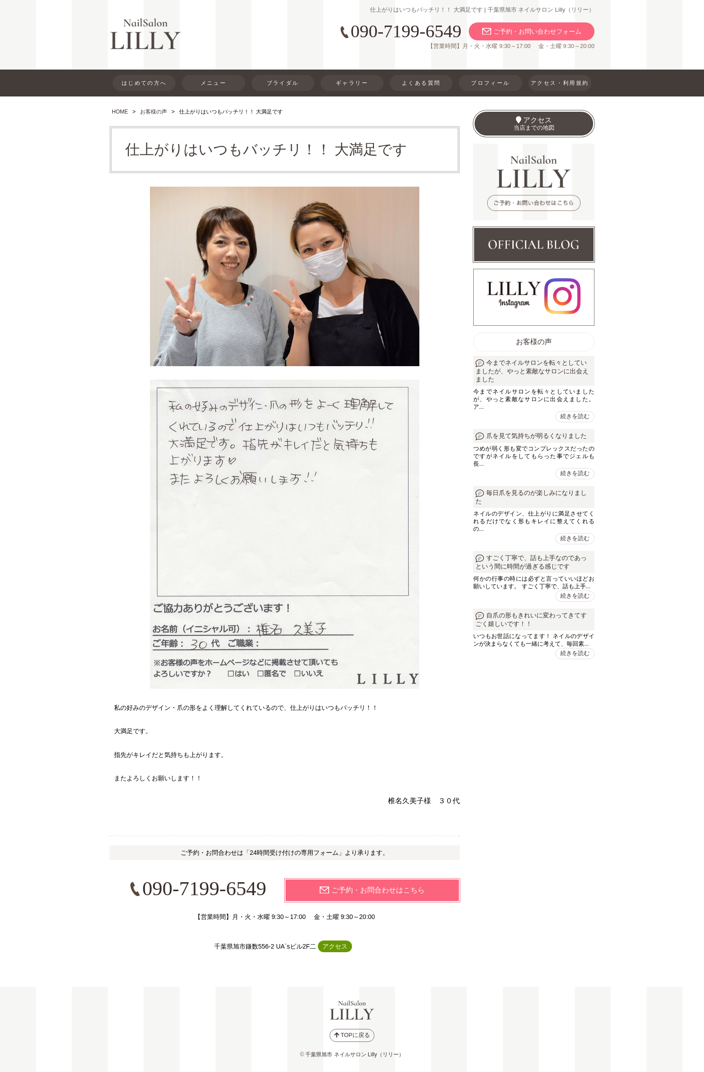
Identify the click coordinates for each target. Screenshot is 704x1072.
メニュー (214, 83)
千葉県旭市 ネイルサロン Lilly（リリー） (354, 1054)
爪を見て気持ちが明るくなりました (536, 436)
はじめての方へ (144, 83)
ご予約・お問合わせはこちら (378, 890)
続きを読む (575, 416)
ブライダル (283, 83)
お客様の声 (153, 112)
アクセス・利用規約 (560, 83)
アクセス (335, 946)
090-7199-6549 (406, 31)
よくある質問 (421, 83)
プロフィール (490, 83)
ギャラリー (352, 83)
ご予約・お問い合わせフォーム (537, 31)
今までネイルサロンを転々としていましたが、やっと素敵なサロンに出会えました (532, 371)
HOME (120, 112)
